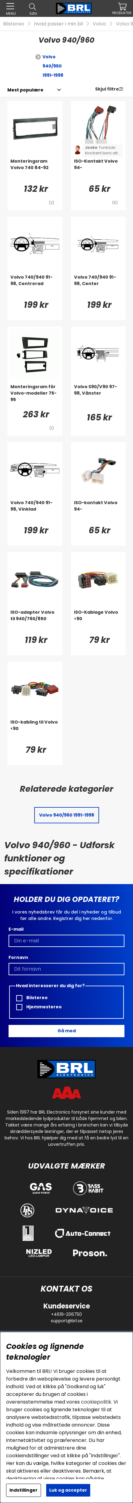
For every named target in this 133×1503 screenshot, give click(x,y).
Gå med (66, 1031)
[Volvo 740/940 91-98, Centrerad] (34, 286)
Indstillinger (23, 1490)
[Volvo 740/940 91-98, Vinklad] (34, 512)
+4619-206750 (66, 1314)
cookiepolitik (96, 1401)
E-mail (16, 929)
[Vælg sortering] (25, 90)
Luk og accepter (68, 1490)
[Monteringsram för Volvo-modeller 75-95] (34, 396)
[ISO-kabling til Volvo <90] (34, 731)
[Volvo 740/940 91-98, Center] (98, 286)
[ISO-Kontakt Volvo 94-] (98, 170)
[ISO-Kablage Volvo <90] (98, 621)
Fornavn (18, 957)
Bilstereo (13, 23)
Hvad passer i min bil (58, 23)
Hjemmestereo (39, 1007)
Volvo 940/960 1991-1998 (52, 66)
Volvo (99, 23)
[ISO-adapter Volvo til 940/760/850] (34, 621)
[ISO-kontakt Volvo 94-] (98, 512)
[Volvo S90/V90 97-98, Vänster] (98, 396)
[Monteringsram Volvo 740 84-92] (34, 170)
